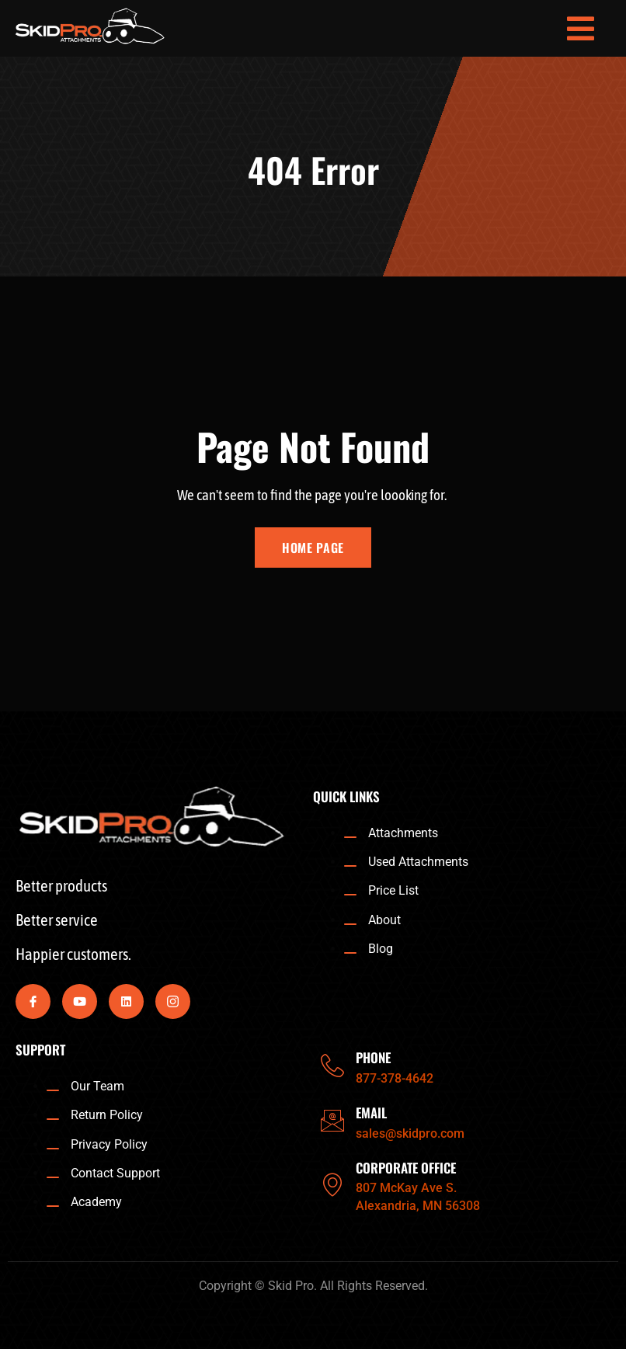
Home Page (313, 547)
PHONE (373, 1057)
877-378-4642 (394, 1078)
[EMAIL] (332, 1120)
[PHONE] (332, 1065)
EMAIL (371, 1112)
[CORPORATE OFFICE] (332, 1184)
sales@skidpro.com (410, 1133)
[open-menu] (581, 28)
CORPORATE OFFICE (406, 1167)
